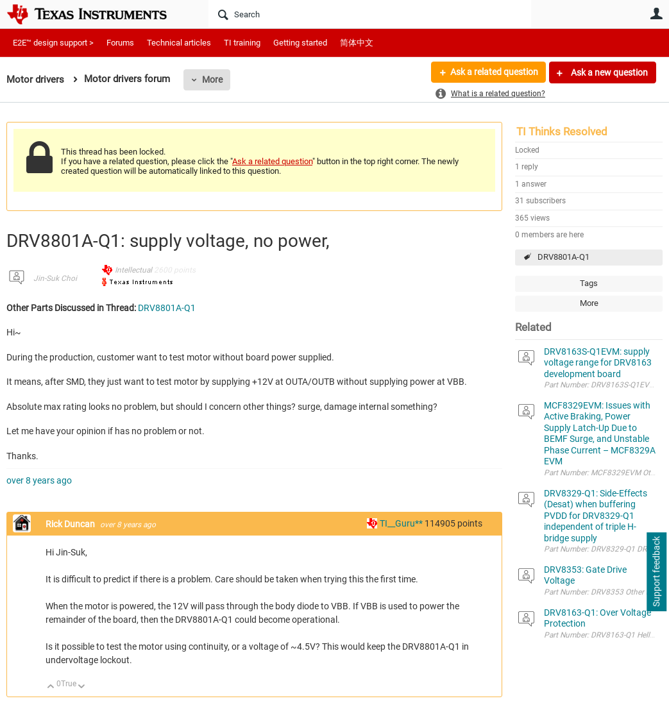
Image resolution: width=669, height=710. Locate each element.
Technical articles (179, 42)
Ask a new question (608, 72)
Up (51, 687)
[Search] (369, 14)
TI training (242, 42)
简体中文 (356, 42)
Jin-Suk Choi (55, 278)
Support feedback (656, 572)
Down (81, 687)
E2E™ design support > (53, 42)
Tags (589, 283)
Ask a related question (494, 72)
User (656, 13)
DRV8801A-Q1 (563, 257)
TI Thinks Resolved (561, 131)
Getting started (300, 42)
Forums (120, 42)
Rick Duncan (71, 524)
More (212, 79)
